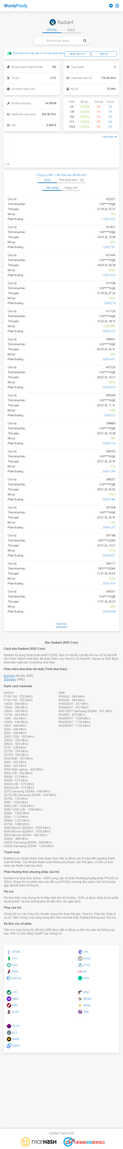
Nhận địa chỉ (77, 53)
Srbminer (10, 679)
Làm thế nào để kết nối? (71, 175)
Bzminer (9, 676)
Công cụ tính (44, 175)
